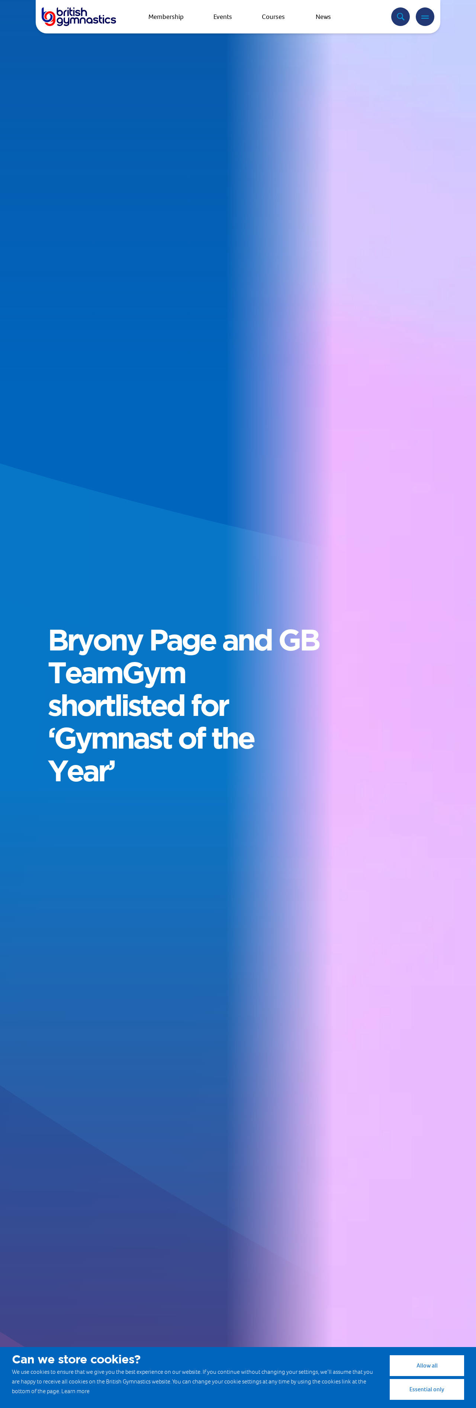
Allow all (427, 1365)
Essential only (426, 1389)
